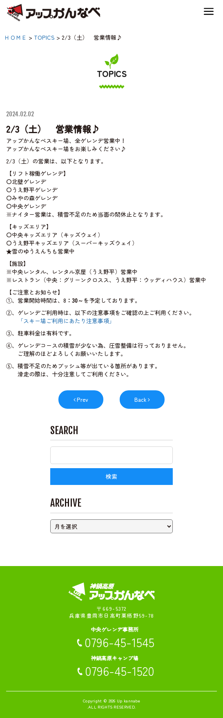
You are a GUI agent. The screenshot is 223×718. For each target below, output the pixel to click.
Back (140, 399)
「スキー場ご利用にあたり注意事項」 (66, 321)
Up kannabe (128, 701)
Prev (82, 399)
